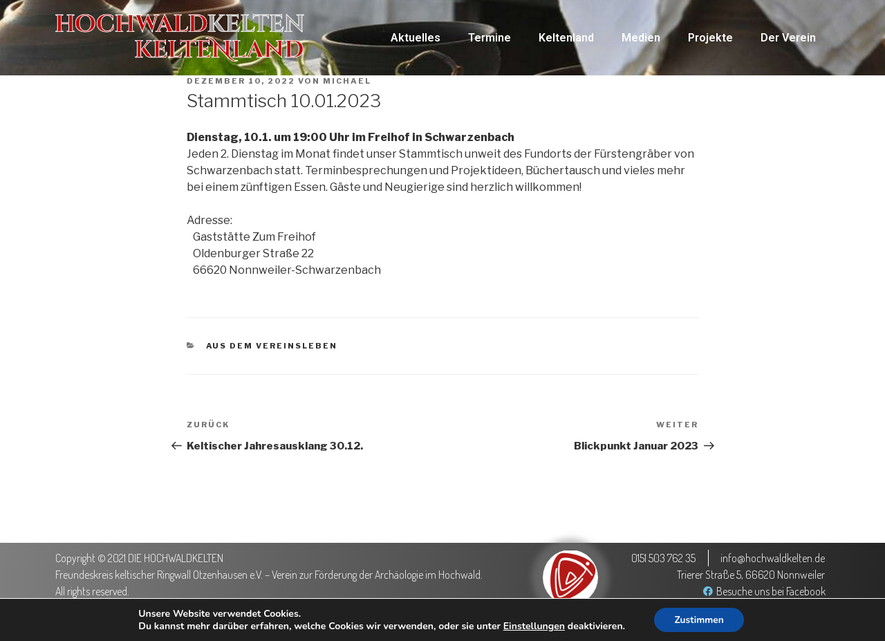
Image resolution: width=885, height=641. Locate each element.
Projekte (710, 37)
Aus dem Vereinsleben (272, 346)
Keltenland (566, 37)
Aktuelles (415, 37)
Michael (347, 81)
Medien (641, 37)
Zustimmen (699, 619)
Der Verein (788, 37)
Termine (489, 37)
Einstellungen (532, 626)
